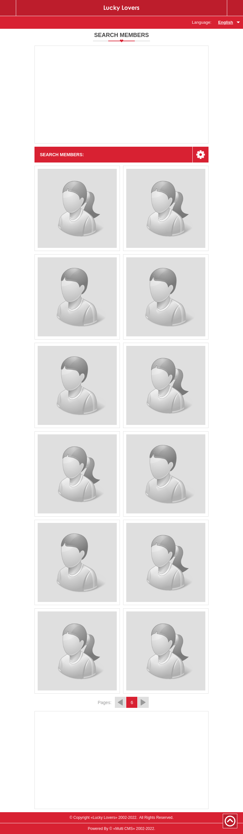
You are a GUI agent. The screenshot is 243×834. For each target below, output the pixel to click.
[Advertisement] (121, 94)
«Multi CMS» (124, 828)
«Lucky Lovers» (104, 817)
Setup (201, 155)
